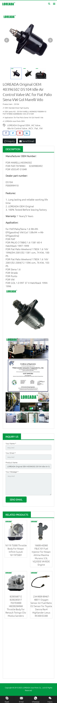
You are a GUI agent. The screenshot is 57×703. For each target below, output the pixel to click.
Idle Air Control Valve (17, 128)
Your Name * (11, 443)
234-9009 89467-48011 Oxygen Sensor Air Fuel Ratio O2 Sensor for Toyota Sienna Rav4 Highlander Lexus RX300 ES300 (41, 606)
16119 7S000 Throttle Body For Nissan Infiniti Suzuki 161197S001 (16, 550)
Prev (6, 40)
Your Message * (12, 472)
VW (41, 128)
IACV (31, 128)
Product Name (11, 462)
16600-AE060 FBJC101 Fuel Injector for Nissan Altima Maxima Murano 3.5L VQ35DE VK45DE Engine (41, 555)
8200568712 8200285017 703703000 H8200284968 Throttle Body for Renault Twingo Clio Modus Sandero (15, 606)
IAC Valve (35, 125)
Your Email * (11, 453)
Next (50, 40)
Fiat (36, 128)
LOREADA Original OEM (18, 125)
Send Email (26, 141)
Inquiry (9, 141)
